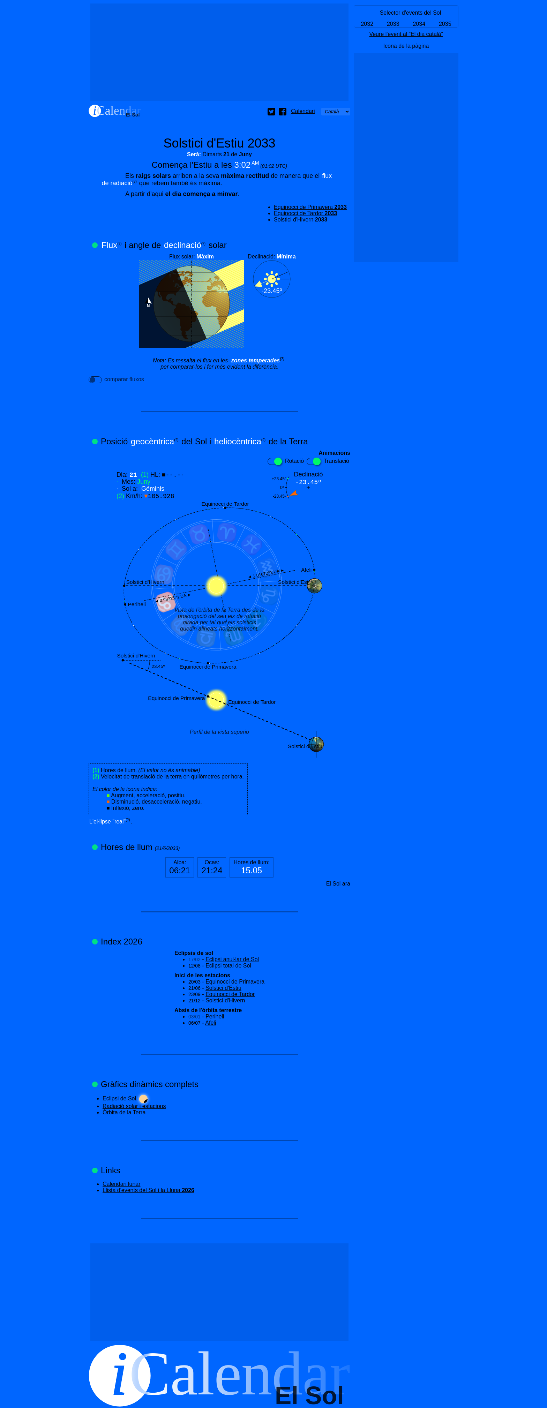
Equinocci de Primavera (310, 207)
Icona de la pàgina (406, 46)
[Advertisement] (219, 52)
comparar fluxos (116, 379)
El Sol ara (338, 884)
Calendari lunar (122, 1184)
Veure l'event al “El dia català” (406, 34)
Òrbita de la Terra (124, 1112)
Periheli (214, 1016)
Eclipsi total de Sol (228, 966)
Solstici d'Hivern (300, 220)
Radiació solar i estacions (134, 1106)
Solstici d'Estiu (223, 988)
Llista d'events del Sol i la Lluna (148, 1190)
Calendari (303, 111)
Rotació (286, 461)
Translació (328, 461)
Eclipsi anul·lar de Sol (232, 959)
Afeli (210, 1023)
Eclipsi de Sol (119, 1098)
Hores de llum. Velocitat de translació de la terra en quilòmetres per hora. (168, 789)
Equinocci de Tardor (305, 213)
